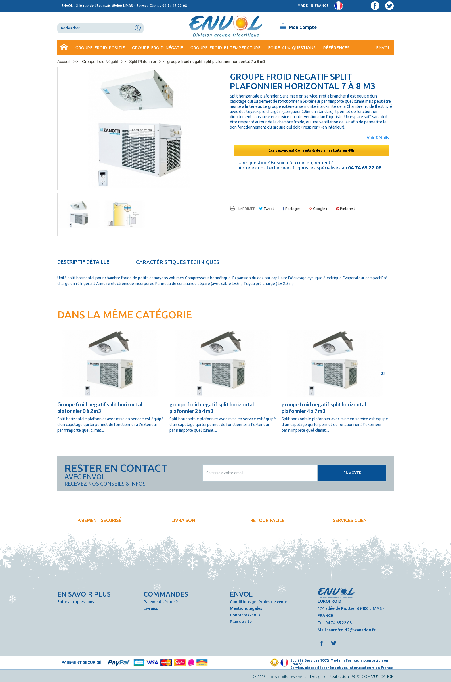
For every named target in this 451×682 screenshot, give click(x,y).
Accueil (64, 47)
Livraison (152, 608)
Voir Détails (378, 137)
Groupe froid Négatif (157, 47)
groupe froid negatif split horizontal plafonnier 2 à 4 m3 (211, 407)
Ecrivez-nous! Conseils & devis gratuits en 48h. (311, 150)
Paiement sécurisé (161, 601)
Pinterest (345, 209)
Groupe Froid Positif (100, 47)
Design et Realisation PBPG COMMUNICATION (352, 676)
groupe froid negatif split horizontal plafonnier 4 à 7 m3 (324, 407)
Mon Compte (303, 27)
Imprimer (246, 209)
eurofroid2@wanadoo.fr (352, 630)
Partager (291, 209)
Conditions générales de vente (258, 601)
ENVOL (383, 47)
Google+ (318, 209)
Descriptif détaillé (83, 262)
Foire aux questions (292, 47)
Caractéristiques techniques (177, 262)
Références (336, 47)
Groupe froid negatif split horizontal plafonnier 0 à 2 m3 (99, 407)
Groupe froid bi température (225, 47)
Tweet (266, 209)
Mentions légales (246, 608)
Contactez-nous (245, 615)
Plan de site (241, 621)
